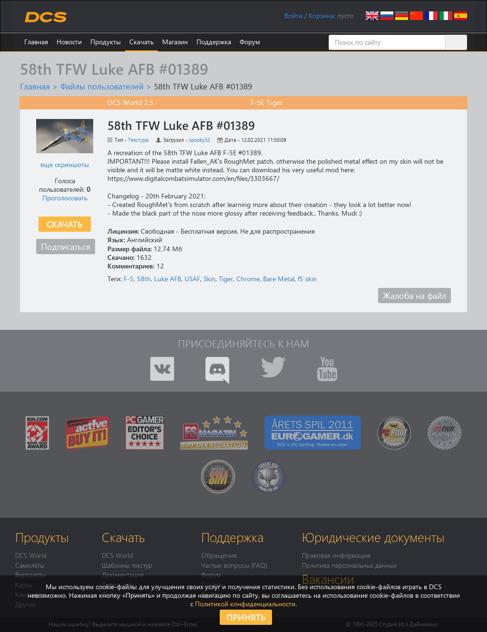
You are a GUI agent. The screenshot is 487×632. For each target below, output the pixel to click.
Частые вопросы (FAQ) (234, 565)
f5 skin (307, 278)
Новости (69, 41)
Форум (250, 41)
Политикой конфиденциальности (245, 603)
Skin (209, 278)
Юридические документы (373, 536)
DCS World (31, 555)
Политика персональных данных (349, 565)
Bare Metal (278, 278)
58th (144, 278)
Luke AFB (167, 278)
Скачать (141, 41)
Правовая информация (336, 555)
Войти (293, 15)
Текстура (138, 139)
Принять (246, 617)
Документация (123, 574)
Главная (36, 41)
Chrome (248, 278)
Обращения (219, 555)
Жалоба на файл (414, 295)
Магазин (175, 41)
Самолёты (29, 565)
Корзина (321, 15)
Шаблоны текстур (127, 565)
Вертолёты (30, 574)
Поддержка (213, 41)
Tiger (226, 278)
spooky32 (199, 139)
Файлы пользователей (102, 86)
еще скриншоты (64, 164)
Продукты (105, 41)
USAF (192, 278)
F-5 (129, 278)
